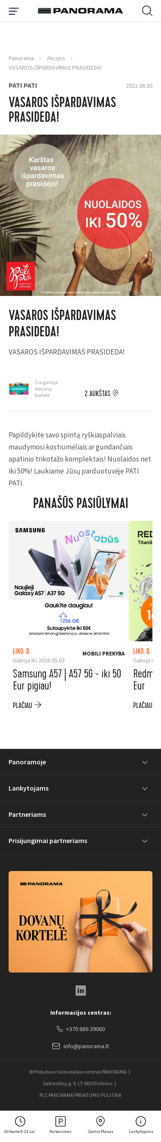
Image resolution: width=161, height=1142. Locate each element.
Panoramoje (27, 761)
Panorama (21, 58)
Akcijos (56, 58)
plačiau (22, 705)
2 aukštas (97, 394)
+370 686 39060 (81, 1029)
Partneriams (27, 814)
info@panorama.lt (80, 1046)
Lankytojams (29, 788)
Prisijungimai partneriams (48, 840)
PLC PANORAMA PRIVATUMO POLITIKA (80, 1095)
